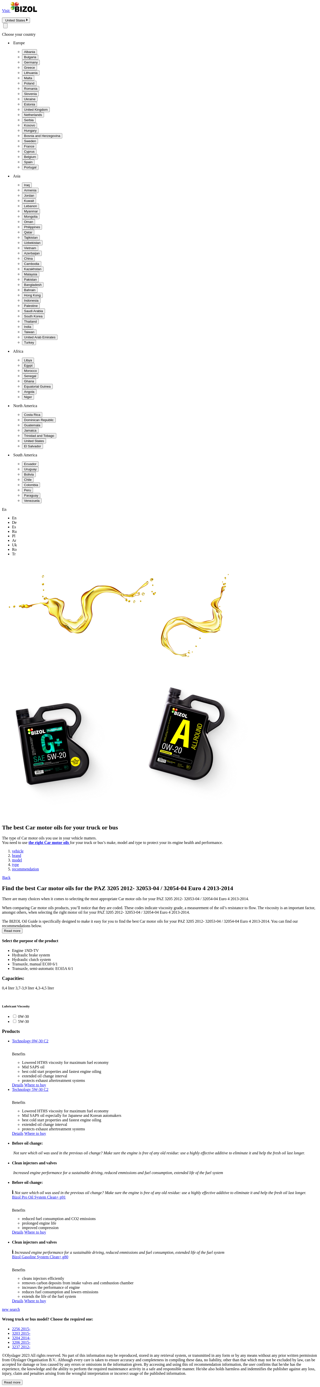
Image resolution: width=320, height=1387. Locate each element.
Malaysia (30, 274)
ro (14, 549)
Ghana (29, 381)
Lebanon (30, 206)
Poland (29, 83)
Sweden (30, 141)
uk (14, 545)
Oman (28, 222)
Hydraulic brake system (31, 955)
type (15, 864)
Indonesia (31, 300)
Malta (28, 78)
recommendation (25, 869)
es (14, 527)
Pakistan (30, 279)
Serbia (29, 120)
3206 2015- (21, 1342)
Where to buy (35, 1085)
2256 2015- (21, 1329)
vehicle (18, 851)
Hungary (30, 130)
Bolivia (29, 474)
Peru (27, 490)
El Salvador (32, 446)
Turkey (29, 342)
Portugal (30, 167)
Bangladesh (33, 285)
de (14, 522)
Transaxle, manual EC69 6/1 (35, 964)
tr (14, 554)
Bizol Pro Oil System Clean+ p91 (39, 1197)
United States (34, 441)
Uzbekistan (32, 243)
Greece (29, 67)
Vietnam (30, 248)
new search (11, 1309)
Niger (28, 397)
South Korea (33, 316)
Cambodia (31, 264)
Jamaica (30, 430)
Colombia (31, 485)
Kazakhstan (33, 269)
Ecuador (30, 464)
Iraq (27, 185)
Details (17, 1085)
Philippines (32, 227)
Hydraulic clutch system (31, 959)
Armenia (30, 190)
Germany (31, 62)
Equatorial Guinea (37, 386)
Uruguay (30, 469)
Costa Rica (32, 415)
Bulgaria (30, 57)
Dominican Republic (39, 420)
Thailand (30, 321)
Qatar (28, 232)
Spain (28, 162)
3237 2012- (21, 1347)
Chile (28, 480)
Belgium (30, 157)
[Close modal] (5, 25)
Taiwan (29, 332)
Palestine (31, 306)
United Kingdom (36, 109)
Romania (30, 88)
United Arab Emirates (40, 337)
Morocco (30, 371)
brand (16, 855)
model (17, 860)
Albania (29, 52)
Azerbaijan (32, 253)
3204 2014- (21, 1338)
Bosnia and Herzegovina (42, 136)
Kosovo (29, 125)
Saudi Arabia (33, 311)
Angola (29, 392)
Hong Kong (32, 295)
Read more (12, 931)
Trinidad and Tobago (39, 436)
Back (6, 877)
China (28, 258)
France (29, 146)
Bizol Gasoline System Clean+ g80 (40, 1257)
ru (14, 531)
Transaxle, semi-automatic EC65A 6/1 (42, 968)
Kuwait (29, 201)
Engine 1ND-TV (25, 950)
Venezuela (32, 501)
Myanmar (31, 211)
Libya (28, 360)
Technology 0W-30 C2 (30, 1041)
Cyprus (29, 151)
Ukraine (30, 99)
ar (14, 540)
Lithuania (31, 73)
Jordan (29, 195)
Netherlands (33, 115)
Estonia (29, 104)
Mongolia (31, 216)
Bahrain (30, 290)
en (14, 518)
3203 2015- (21, 1333)
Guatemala (32, 425)
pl (13, 536)
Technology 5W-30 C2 (30, 1089)
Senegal (30, 376)
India (27, 327)
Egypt (28, 365)
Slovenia (30, 94)
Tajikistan (31, 237)
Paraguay (31, 495)
